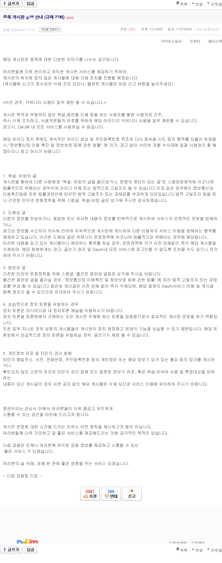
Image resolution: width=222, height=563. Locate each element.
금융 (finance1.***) (18, 29)
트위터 (191, 41)
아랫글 (216, 4)
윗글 (199, 4)
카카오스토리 (168, 41)
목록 (184, 4)
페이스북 (212, 41)
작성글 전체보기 (50, 29)
